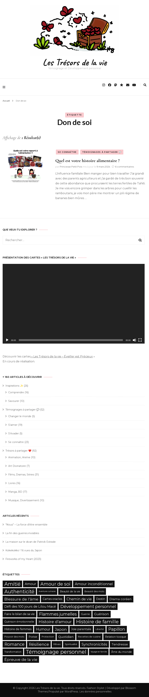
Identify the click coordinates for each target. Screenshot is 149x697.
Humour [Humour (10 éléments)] (43, 629)
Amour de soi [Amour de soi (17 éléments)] (55, 584)
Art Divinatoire (17, 466)
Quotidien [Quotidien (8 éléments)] (66, 637)
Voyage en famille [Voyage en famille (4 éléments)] (99, 652)
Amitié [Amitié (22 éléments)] (12, 584)
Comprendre (16, 392)
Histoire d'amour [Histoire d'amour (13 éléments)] (55, 621)
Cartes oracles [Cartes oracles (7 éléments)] (52, 599)
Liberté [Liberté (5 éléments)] (100, 629)
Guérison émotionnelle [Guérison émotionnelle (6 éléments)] (19, 621)
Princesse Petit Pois (71, 166)
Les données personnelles (95, 691)
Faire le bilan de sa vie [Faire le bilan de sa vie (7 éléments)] (19, 614)
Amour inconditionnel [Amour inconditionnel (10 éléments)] (94, 584)
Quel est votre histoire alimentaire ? (87, 160)
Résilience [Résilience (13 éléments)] (39, 644)
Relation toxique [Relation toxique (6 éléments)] (115, 636)
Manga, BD (15, 491)
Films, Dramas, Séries (21, 474)
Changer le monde (19, 416)
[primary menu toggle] (5, 87)
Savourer (13, 401)
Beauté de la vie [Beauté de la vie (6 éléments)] (70, 591)
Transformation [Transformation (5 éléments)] (12, 651)
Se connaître (67, 152)
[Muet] (134, 340)
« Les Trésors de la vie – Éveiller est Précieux (62, 356)
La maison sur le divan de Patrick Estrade (30, 541)
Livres (11, 483)
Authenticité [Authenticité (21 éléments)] (19, 591)
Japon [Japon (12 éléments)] (61, 629)
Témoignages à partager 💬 (102, 152)
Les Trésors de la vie (74, 62)
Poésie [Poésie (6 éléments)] (33, 636)
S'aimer (12, 424)
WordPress (71, 691)
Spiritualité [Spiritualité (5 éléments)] (71, 644)
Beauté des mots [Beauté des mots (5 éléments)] (94, 591)
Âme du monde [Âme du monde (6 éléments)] (121, 651)
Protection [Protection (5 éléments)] (48, 636)
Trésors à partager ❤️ (18, 450)
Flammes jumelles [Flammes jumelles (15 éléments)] (58, 614)
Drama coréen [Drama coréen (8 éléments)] (120, 599)
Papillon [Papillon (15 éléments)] (116, 629)
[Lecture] (7, 340)
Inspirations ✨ (14, 385)
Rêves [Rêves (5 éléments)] (56, 644)
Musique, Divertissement (23, 500)
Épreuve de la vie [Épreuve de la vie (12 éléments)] (20, 659)
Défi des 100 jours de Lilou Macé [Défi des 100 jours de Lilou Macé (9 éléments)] (30, 606)
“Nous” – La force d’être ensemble (26, 524)
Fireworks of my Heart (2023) (23, 559)
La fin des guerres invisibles (22, 533)
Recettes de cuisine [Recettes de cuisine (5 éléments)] (89, 636)
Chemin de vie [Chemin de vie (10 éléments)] (79, 599)
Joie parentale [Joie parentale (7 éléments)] (81, 629)
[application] (74, 304)
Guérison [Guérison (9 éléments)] (101, 614)
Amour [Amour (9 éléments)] (30, 584)
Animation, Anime (19, 457)
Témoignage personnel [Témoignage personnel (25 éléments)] (56, 652)
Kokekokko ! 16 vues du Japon (23, 550)
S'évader (13, 433)
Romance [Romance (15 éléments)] (14, 644)
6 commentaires (124, 166)
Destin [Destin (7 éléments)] (100, 599)
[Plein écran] (140, 340)
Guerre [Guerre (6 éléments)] (85, 614)
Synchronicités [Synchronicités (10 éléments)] (94, 644)
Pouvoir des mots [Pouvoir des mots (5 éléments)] (14, 636)
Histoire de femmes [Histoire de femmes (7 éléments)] (17, 629)
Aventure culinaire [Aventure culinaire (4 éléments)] (47, 591)
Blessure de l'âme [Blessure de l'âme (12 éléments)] (21, 599)
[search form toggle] (145, 85)
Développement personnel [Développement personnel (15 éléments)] (88, 606)
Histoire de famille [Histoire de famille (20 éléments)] (97, 621)
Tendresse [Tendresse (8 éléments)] (120, 644)
